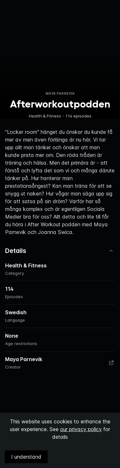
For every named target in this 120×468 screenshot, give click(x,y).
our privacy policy (81, 429)
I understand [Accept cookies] (26, 457)
